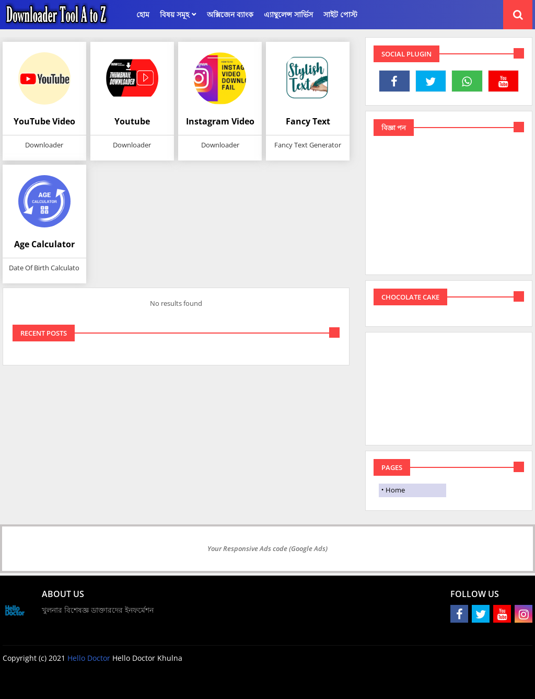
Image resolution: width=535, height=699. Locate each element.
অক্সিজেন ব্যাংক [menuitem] (230, 14)
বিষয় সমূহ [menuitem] (174, 14)
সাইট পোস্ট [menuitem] (340, 14)
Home (395, 490)
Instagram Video (220, 121)
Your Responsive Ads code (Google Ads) (267, 548)
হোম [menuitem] (142, 14)
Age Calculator (44, 244)
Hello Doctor (89, 658)
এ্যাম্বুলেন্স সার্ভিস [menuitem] (288, 14)
